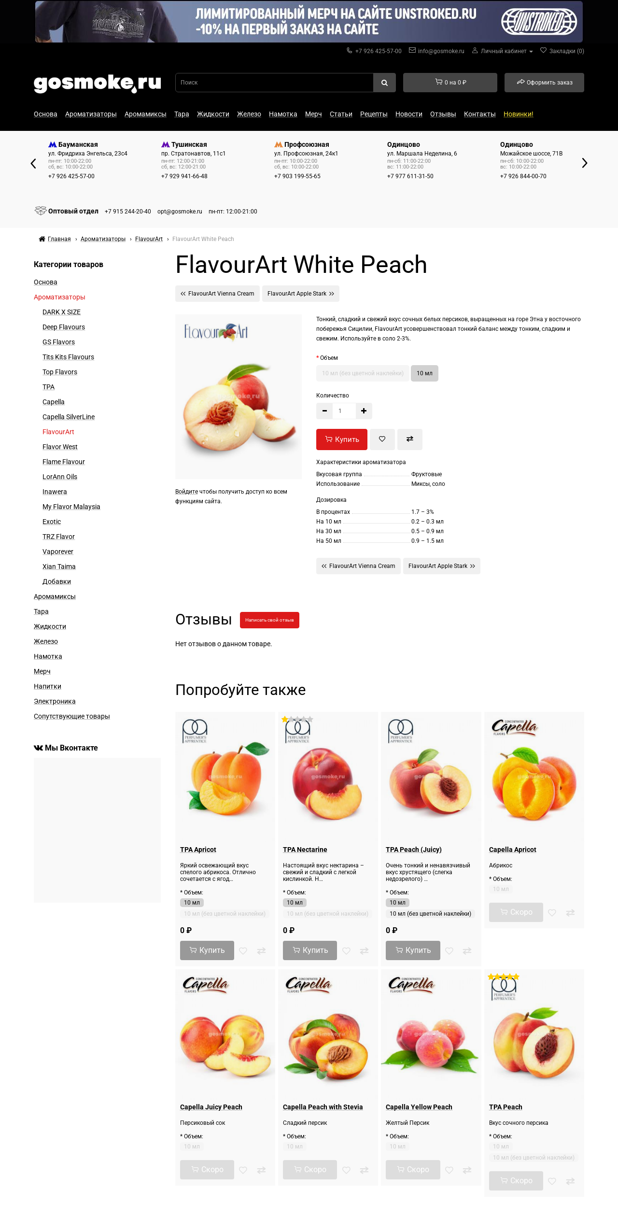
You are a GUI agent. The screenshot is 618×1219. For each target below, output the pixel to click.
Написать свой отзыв (269, 620)
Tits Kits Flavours (68, 357)
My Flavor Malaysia (71, 506)
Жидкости (213, 114)
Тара (181, 114)
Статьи (341, 114)
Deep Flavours (63, 327)
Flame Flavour (63, 462)
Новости (408, 114)
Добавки (56, 581)
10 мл (425, 373)
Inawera (54, 492)
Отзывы (443, 114)
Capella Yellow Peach (419, 1107)
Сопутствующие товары (72, 716)
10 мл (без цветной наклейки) (363, 373)
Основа (45, 114)
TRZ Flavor (58, 536)
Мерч (313, 114)
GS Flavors (58, 342)
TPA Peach (505, 1107)
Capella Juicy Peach (211, 1107)
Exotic (51, 521)
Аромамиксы (146, 114)
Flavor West (60, 447)
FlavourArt (58, 432)
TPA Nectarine (305, 849)
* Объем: (191, 892)
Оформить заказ (545, 82)
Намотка (283, 114)
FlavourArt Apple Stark (300, 293)
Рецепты (374, 114)
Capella (53, 402)
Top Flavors (59, 372)
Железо (249, 114)
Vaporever (57, 551)
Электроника (55, 701)
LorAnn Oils (59, 477)
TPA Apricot (198, 849)
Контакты (480, 114)
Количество (332, 395)
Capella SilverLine (68, 417)
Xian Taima (59, 566)
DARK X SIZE (61, 312)
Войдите (186, 491)
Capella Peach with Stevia (323, 1107)
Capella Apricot (512, 849)
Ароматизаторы (91, 114)
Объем (329, 357)
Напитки (47, 686)
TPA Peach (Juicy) (414, 849)
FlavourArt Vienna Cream (217, 293)
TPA (48, 387)
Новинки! (519, 114)
